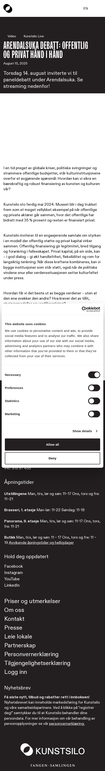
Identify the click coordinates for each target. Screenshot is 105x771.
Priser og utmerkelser (32, 601)
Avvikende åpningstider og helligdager (41, 542)
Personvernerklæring (31, 654)
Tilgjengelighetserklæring (37, 663)
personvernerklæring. (67, 723)
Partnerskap (20, 645)
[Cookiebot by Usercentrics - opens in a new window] (81, 309)
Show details (82, 431)
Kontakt (14, 619)
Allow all (52, 444)
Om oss (14, 610)
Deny (52, 458)
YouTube (12, 579)
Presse (13, 628)
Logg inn (15, 672)
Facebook (13, 566)
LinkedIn (12, 585)
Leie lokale (18, 636)
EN (85, 8)
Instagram (13, 572)
